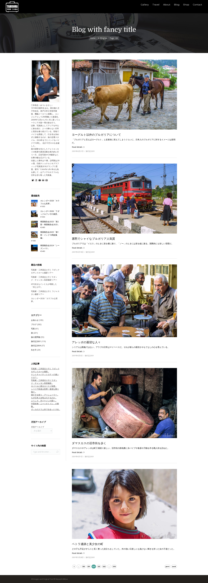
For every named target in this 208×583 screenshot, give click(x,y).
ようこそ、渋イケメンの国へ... (43, 400)
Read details (77, 147)
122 (104, 567)
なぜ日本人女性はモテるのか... (43, 397)
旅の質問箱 (35, 337)
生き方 (34, 350)
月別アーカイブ (37, 427)
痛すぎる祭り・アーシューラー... (44, 395)
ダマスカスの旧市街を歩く (89, 443)
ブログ (34, 324)
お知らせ (34, 320)
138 (114, 567)
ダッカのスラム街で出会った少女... (45, 409)
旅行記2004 (36, 345)
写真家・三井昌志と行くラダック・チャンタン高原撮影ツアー (44, 278)
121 (99, 567)
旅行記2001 (90, 151)
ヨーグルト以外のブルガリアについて (96, 134)
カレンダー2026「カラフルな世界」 (44, 300)
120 (93, 567)
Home (93, 38)
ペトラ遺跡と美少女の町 (87, 544)
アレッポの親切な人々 (86, 342)
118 (83, 567)
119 (88, 567)
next (174, 567)
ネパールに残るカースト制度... (43, 386)
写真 (33, 328)
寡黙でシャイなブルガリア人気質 (93, 238)
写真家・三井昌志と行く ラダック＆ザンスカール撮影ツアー (45, 271)
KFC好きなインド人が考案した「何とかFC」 (44, 285)
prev (168, 567)
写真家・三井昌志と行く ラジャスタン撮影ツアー (45, 292)
